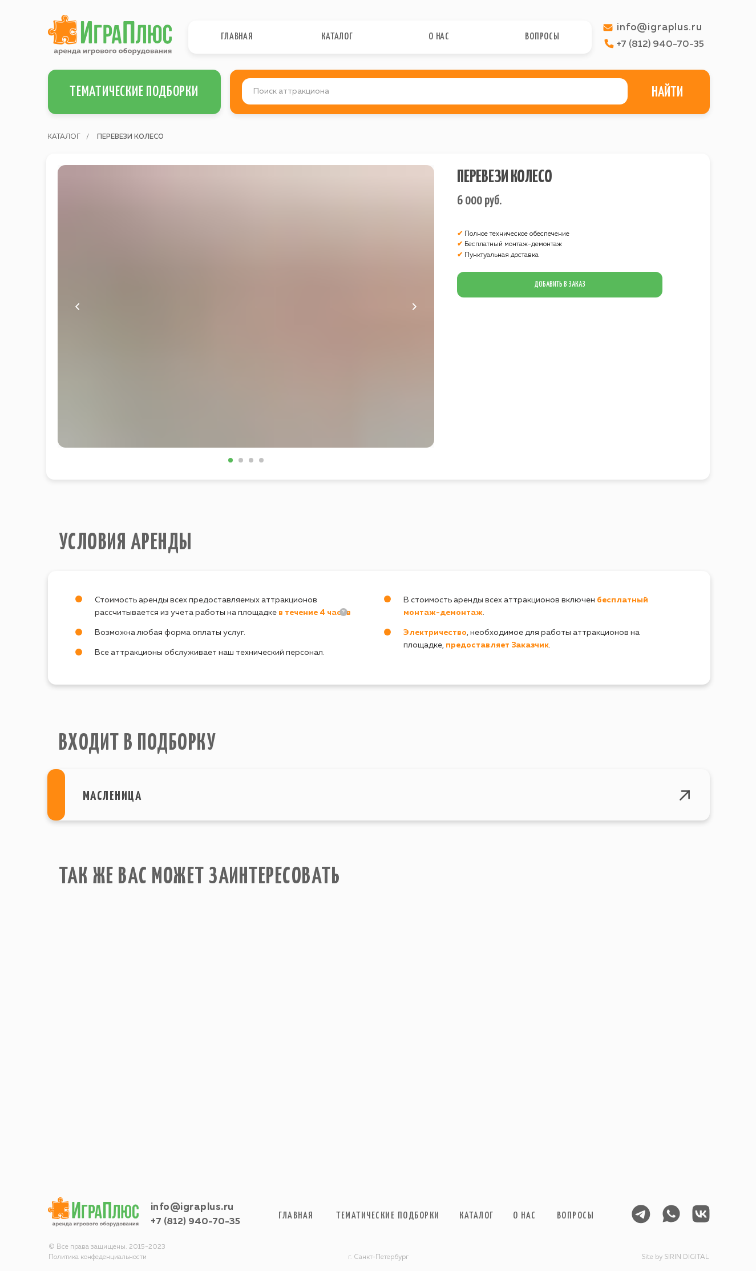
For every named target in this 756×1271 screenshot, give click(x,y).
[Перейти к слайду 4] (261, 460)
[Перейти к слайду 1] (230, 460)
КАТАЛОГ (63, 137)
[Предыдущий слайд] (77, 306)
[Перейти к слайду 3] (251, 460)
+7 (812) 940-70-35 (195, 1221)
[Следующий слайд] (414, 306)
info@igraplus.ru (192, 1207)
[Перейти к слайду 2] (240, 460)
